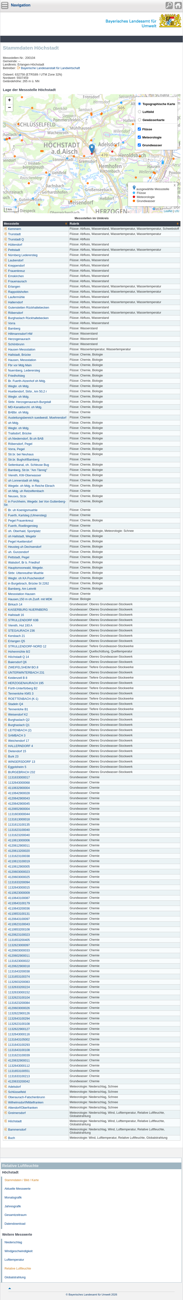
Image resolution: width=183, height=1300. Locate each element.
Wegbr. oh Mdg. (16, 386)
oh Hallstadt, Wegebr (20, 536)
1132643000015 (17, 887)
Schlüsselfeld (15, 1092)
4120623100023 (17, 934)
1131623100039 (17, 1055)
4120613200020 (17, 851)
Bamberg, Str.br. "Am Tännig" (25, 470)
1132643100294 (17, 1018)
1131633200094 (17, 882)
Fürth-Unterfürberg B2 (20, 688)
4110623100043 (17, 924)
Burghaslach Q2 (17, 719)
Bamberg (12, 328)
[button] (92, 149)
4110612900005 (17, 866)
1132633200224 (17, 987)
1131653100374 (17, 976)
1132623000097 (17, 945)
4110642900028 (17, 793)
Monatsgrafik (13, 1197)
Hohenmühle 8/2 (17, 651)
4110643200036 (17, 908)
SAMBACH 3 (14, 735)
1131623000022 (17, 961)
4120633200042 (17, 1081)
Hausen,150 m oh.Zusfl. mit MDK (28, 599)
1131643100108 (17, 1050)
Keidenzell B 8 (15, 678)
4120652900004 (17, 809)
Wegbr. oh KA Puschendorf (24, 578)
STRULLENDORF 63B (21, 620)
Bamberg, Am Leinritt (20, 588)
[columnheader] (36, 223)
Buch (9, 1138)
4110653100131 (17, 913)
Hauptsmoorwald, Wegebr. (23, 567)
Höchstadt (13, 1121)
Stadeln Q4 (13, 704)
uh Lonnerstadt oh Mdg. (22, 480)
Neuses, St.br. (15, 496)
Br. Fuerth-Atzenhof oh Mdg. (25, 381)
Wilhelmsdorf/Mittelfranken (23, 1102)
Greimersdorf (14, 1113)
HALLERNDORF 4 (18, 746)
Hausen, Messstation (20, 360)
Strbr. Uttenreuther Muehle (23, 573)
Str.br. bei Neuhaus (19, 454)
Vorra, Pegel (14, 449)
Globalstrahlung (15, 1277)
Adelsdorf (12, 1086)
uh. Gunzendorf (16, 552)
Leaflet (168, 211)
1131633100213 (17, 1076)
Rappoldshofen (16, 292)
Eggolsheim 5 (15, 767)
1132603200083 (17, 982)
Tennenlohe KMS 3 (18, 693)
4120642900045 (17, 803)
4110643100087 (17, 898)
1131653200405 (17, 940)
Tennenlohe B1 (16, 709)
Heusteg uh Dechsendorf (22, 546)
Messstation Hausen (19, 594)
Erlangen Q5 (14, 641)
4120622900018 (17, 966)
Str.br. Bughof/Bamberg (21, 459)
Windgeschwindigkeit (19, 1251)
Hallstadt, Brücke (17, 354)
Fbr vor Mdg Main (18, 365)
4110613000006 (17, 840)
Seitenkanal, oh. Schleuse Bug (26, 465)
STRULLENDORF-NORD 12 (25, 646)
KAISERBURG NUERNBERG (26, 609)
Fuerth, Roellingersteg (21, 526)
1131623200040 (17, 835)
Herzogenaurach (17, 339)
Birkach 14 (13, 604)
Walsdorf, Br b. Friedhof (22, 562)
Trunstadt (12, 234)
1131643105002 (17, 1039)
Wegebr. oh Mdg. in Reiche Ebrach (29, 486)
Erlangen (12, 286)
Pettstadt (12, 250)
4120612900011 (17, 845)
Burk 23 (11, 756)
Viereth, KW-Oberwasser (22, 475)
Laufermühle (14, 297)
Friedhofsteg (14, 375)
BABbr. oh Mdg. (16, 412)
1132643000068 (17, 782)
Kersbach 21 (14, 636)
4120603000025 (17, 877)
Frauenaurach (15, 281)
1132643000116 (17, 1034)
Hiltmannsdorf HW (18, 333)
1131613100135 (17, 824)
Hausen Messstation (19, 349)
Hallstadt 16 (14, 615)
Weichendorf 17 (16, 740)
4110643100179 (17, 903)
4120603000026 (17, 1008)
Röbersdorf (13, 313)
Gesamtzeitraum (15, 1215)
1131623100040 (17, 830)
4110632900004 (17, 788)
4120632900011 (17, 1060)
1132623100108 (17, 1024)
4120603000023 (17, 871)
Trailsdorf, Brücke (17, 433)
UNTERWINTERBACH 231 (24, 672)
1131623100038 (17, 856)
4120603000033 (17, 950)
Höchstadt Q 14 (16, 657)
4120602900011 (17, 955)
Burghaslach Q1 (17, 725)
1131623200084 (17, 1003)
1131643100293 (17, 1044)
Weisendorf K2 (16, 714)
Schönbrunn (14, 344)
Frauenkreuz (14, 271)
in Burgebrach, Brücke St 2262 (26, 583)
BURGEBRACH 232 (19, 772)
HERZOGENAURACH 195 (24, 683)
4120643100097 (17, 919)
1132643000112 (17, 1065)
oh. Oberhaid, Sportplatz (22, 531)
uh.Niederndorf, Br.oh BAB (23, 438)
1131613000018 (17, 819)
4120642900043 (17, 798)
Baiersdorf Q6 (15, 662)
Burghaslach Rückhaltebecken (26, 318)
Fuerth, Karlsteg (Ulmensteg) (25, 515)
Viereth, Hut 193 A (18, 625)
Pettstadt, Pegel (16, 557)
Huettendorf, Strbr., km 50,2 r (25, 391)
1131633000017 (17, 777)
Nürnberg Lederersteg (20, 255)
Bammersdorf (15, 1129)
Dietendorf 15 (15, 751)
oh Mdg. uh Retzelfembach (24, 491)
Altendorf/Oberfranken (21, 1107)
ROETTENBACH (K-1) (21, 699)
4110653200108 (17, 929)
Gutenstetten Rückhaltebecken (26, 307)
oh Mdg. (11, 423)
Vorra (9, 323)
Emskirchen (14, 276)
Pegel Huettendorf (18, 541)
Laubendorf (13, 260)
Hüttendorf (13, 244)
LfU (177, 211)
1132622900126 (17, 1013)
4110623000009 (17, 892)
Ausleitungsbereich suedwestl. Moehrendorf (35, 417)
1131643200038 (17, 971)
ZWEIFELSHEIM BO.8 (21, 667)
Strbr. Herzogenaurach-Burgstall (27, 402)
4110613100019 (17, 861)
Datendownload (15, 1223)
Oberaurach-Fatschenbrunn (24, 1097)
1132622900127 (17, 1029)
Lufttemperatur (14, 1259)
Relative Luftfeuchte (18, 1268)
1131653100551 (17, 1071)
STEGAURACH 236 (19, 630)
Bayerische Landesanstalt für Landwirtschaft (50, 68)
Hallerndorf (13, 302)
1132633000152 (17, 992)
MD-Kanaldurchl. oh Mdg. (23, 407)
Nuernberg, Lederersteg (22, 370)
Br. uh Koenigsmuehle (20, 510)
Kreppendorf (14, 265)
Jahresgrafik (13, 1206)
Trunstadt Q (14, 239)
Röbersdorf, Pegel (18, 444)
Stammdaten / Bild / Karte (22, 1180)
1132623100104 (17, 997)
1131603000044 (17, 814)
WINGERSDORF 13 (19, 761)
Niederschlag (13, 1242)
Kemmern (12, 229)
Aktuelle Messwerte (17, 1188)
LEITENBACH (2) (17, 730)
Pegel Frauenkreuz (18, 520)
